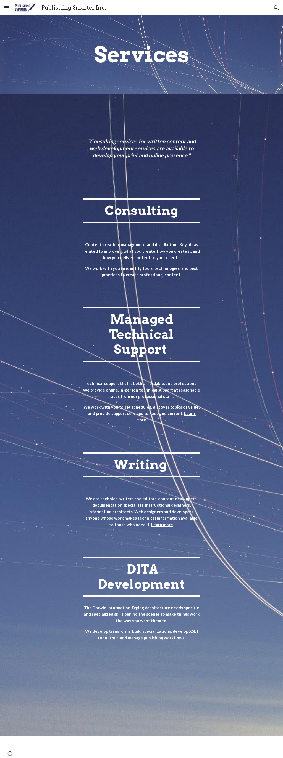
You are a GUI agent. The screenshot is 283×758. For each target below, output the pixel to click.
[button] (6, 7)
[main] (142, 55)
